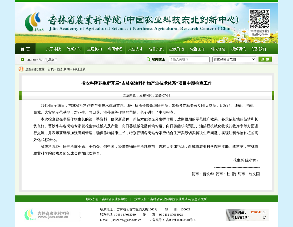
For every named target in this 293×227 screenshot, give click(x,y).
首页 (51, 69)
